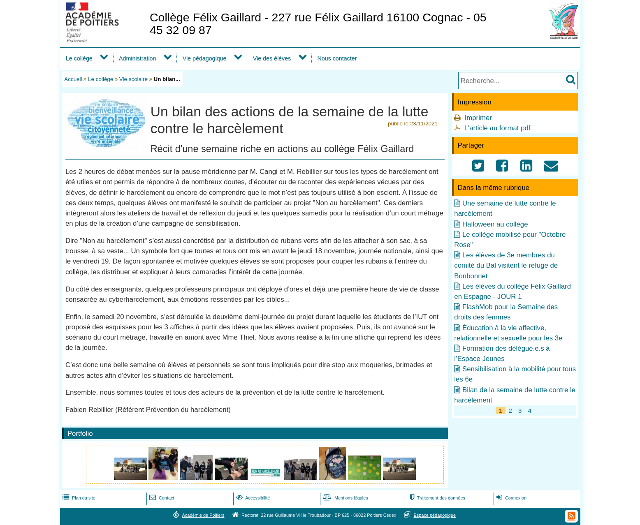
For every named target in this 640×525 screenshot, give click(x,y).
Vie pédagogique (205, 58)
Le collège (79, 58)
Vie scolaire (133, 79)
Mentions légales (344, 497)
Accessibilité (252, 497)
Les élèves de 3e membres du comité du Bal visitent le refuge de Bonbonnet (506, 265)
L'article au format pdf (497, 128)
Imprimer (478, 118)
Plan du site (78, 497)
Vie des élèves (272, 58)
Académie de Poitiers (203, 515)
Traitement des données (436, 497)
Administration (137, 58)
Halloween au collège (495, 224)
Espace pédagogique (435, 515)
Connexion (510, 497)
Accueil (73, 79)
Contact (161, 497)
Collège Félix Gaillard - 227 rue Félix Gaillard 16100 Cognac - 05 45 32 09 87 (318, 24)
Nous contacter (337, 58)
